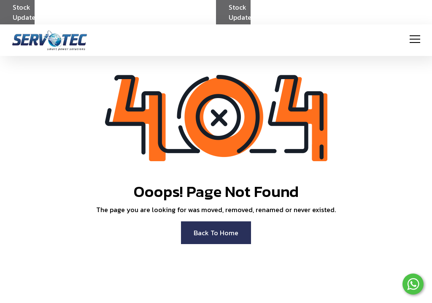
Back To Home (216, 233)
